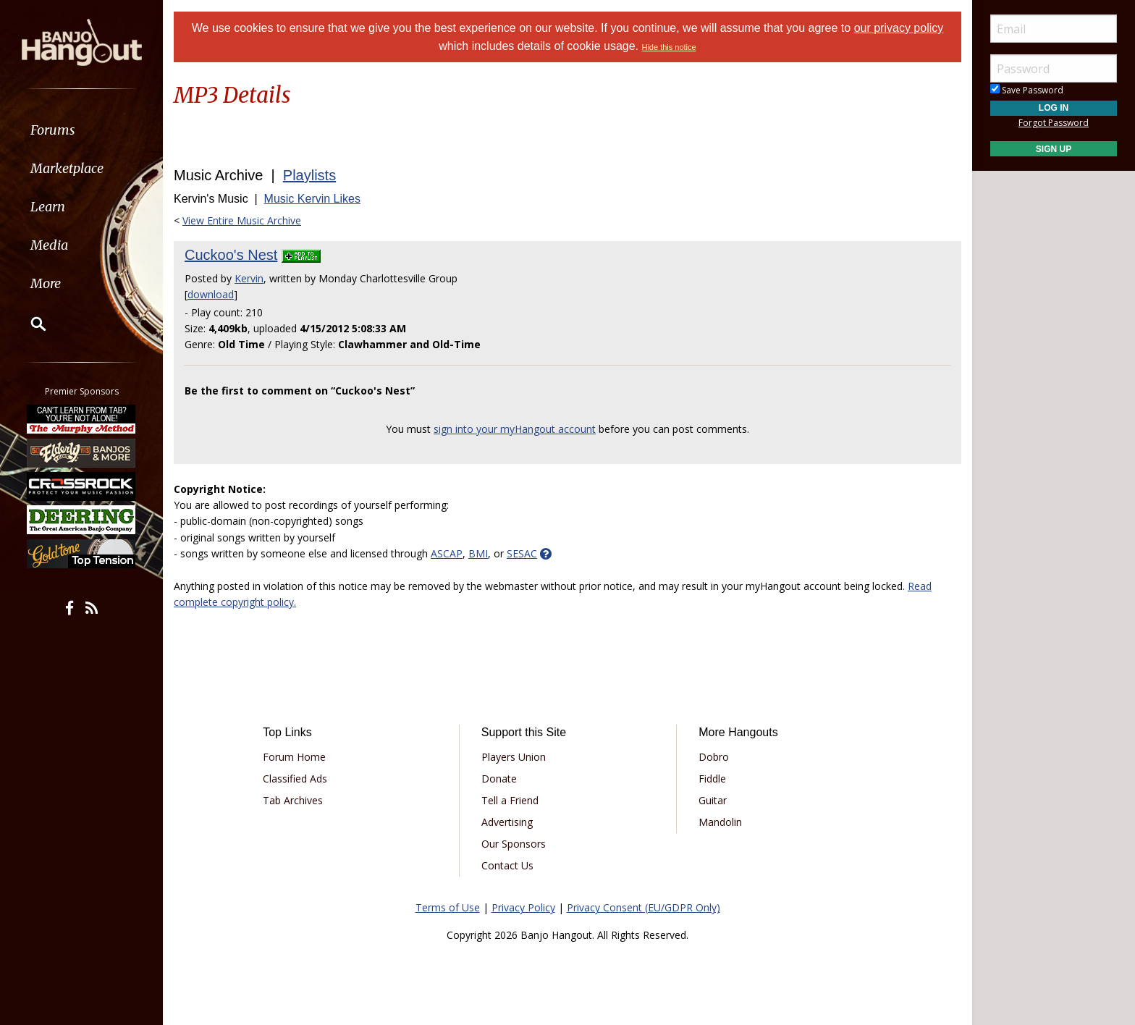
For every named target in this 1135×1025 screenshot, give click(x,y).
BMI (478, 553)
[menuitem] (81, 130)
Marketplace (67, 168)
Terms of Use (447, 907)
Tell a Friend (510, 800)
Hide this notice (668, 47)
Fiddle (712, 778)
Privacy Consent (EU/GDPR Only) (643, 907)
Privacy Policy (523, 907)
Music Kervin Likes (312, 199)
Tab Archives (293, 800)
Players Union (513, 757)
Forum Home (294, 757)
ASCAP (447, 553)
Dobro (714, 757)
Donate (499, 778)
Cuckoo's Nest (231, 255)
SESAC (522, 553)
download (210, 294)
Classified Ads (295, 778)
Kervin (249, 278)
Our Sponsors (513, 844)
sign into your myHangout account (515, 429)
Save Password (1026, 90)
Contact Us (507, 865)
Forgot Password (1053, 123)
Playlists (309, 175)
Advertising (507, 822)
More (45, 283)
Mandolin (720, 822)
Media (49, 245)
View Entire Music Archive (241, 220)
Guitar (713, 800)
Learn (47, 206)
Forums (52, 130)
